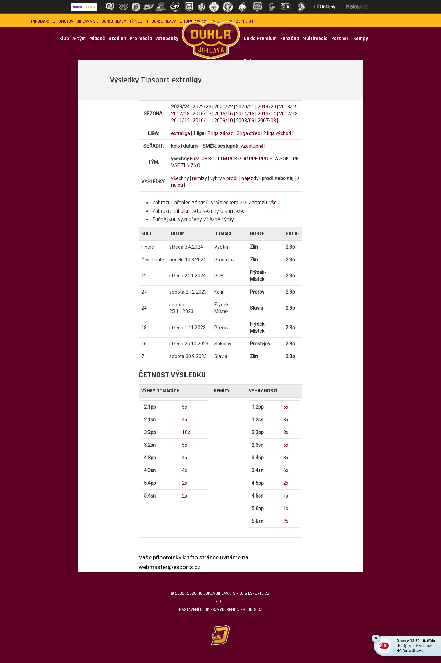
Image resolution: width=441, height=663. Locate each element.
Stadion (117, 38)
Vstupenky (166, 38)
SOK (284, 158)
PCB (232, 158)
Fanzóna (289, 38)
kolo (175, 146)
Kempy (360, 38)
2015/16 (223, 113)
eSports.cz (251, 610)
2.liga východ (277, 133)
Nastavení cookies (197, 610)
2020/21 (245, 107)
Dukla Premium (260, 38)
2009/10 (223, 120)
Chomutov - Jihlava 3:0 (76, 21)
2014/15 (245, 113)
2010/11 (202, 120)
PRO (264, 158)
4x (184, 419)
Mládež (97, 38)
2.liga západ (220, 133)
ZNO (195, 165)
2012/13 (288, 113)
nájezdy (250, 178)
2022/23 (202, 107)
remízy (199, 178)
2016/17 (202, 113)
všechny (180, 178)
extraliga (180, 133)
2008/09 (245, 120)
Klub (64, 38)
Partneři (340, 38)
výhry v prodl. (224, 178)
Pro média (141, 38)
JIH (204, 158)
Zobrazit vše (263, 202)
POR (243, 158)
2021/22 (223, 107)
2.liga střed (248, 133)
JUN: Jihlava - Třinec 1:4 (125, 21)
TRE (294, 158)
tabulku (181, 211)
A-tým (79, 38)
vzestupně (252, 146)
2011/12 (180, 120)
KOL (212, 158)
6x (285, 470)
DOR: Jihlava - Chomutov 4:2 (179, 21)
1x (285, 496)
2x (184, 483)
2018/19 (288, 107)
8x (285, 419)
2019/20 (267, 107)
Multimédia (315, 38)
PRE (253, 158)
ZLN (185, 165)
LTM (222, 158)
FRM (195, 158)
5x (184, 407)
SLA (274, 158)
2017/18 (180, 113)
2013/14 (267, 113)
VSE (175, 165)
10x (186, 432)
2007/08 (267, 120)
